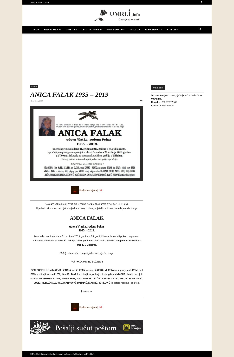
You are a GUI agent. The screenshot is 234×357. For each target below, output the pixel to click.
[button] (200, 30)
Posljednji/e (92, 29)
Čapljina (34, 86)
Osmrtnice (52, 29)
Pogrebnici (153, 29)
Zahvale (135, 29)
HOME (36, 29)
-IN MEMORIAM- (115, 29)
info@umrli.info (166, 105)
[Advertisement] (117, 57)
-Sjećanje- (71, 29)
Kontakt (173, 29)
